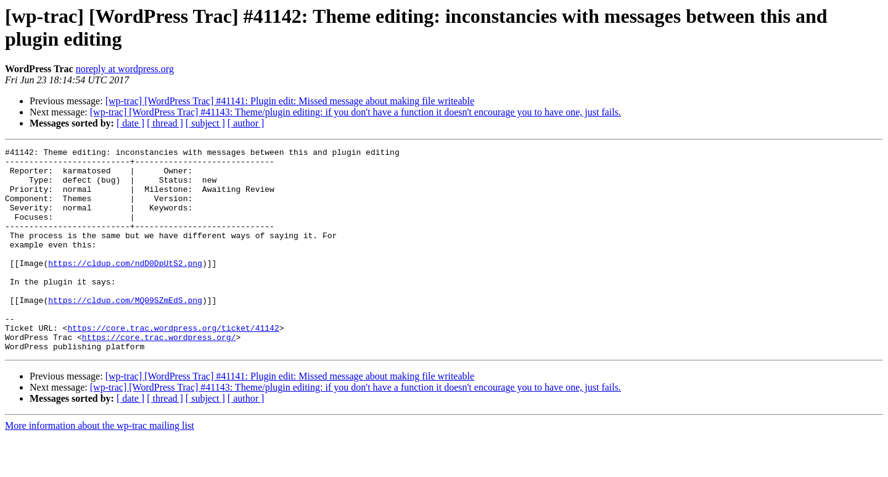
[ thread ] (165, 123)
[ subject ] (205, 123)
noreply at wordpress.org (125, 69)
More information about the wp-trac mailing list (99, 466)
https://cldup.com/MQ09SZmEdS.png (125, 331)
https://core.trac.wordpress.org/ (159, 375)
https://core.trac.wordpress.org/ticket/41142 (173, 364)
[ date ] (130, 123)
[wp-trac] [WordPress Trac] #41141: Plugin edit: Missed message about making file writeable (289, 101)
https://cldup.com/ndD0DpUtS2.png (125, 286)
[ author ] (246, 123)
